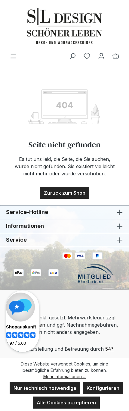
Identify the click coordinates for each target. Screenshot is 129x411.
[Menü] (13, 56)
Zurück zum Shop (64, 193)
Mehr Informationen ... (64, 376)
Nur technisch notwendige (45, 388)
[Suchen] (72, 56)
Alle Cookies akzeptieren (66, 403)
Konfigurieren (103, 388)
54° (109, 349)
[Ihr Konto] (101, 56)
